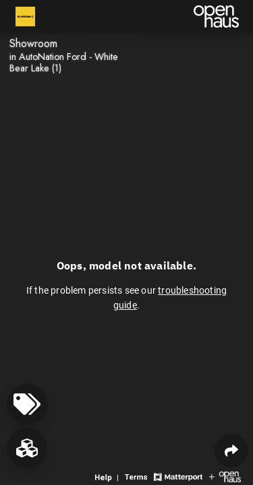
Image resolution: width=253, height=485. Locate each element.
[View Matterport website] (178, 476)
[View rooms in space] (27, 448)
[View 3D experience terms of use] (137, 476)
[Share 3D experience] (231, 450)
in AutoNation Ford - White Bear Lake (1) (63, 62)
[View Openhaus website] (225, 476)
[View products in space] (27, 404)
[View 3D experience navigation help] (108, 476)
